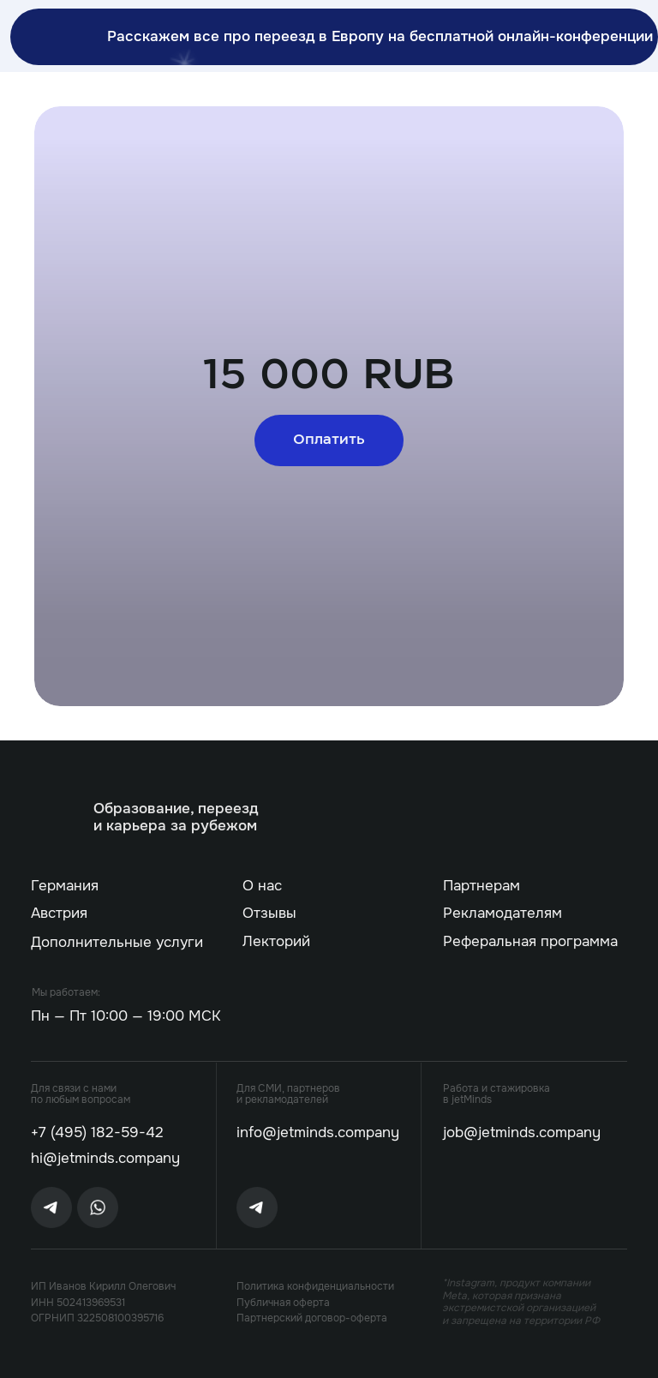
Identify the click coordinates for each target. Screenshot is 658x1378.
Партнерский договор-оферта (311, 1318)
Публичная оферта (283, 1302)
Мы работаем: (66, 992)
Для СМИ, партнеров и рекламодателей (288, 1093)
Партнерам (481, 886)
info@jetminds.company (317, 1132)
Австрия (59, 913)
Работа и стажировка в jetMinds (496, 1093)
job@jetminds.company (522, 1132)
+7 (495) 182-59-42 (97, 1132)
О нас (262, 886)
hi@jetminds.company (105, 1158)
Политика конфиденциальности (315, 1286)
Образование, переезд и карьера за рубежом (175, 817)
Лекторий (276, 941)
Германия (65, 886)
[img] (59, 816)
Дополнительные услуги (117, 942)
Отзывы (269, 913)
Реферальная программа (530, 941)
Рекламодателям (502, 913)
